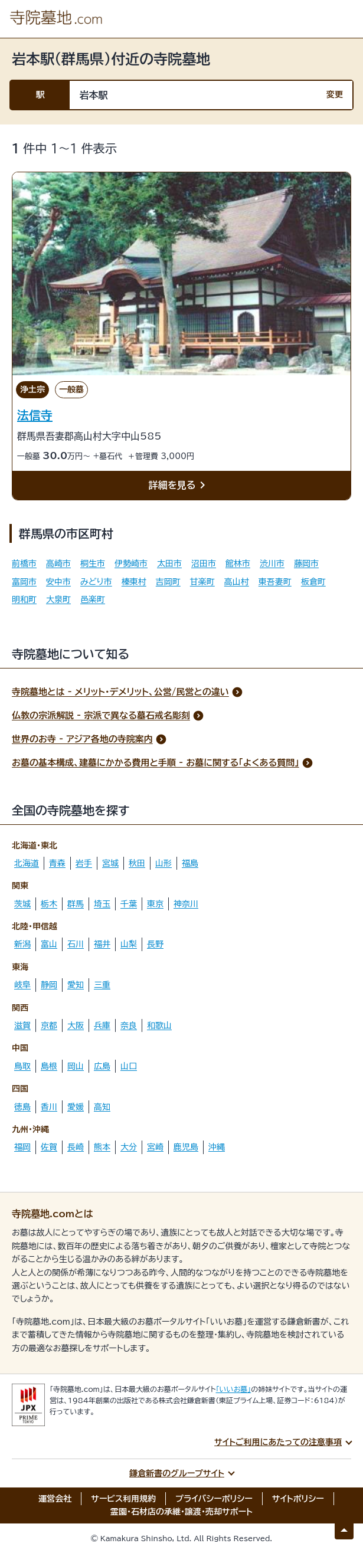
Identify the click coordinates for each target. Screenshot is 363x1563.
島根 (49, 1066)
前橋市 (24, 563)
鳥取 (22, 1066)
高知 (102, 1107)
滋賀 (22, 1025)
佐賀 (49, 1147)
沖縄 (216, 1147)
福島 (190, 863)
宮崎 (155, 1147)
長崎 (75, 1147)
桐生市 (92, 563)
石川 (75, 944)
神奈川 (186, 904)
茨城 (22, 904)
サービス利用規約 (123, 1499)
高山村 (236, 582)
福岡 (22, 1147)
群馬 (75, 904)
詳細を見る (179, 485)
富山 (49, 944)
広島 (102, 1066)
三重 (102, 985)
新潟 (22, 944)
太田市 (169, 563)
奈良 (128, 1025)
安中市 (58, 582)
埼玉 (102, 904)
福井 (102, 944)
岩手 (84, 863)
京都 (49, 1025)
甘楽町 (202, 582)
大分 (128, 1147)
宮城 (110, 863)
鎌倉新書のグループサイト (176, 1473)
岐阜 (22, 985)
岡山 (75, 1066)
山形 (163, 863)
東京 (155, 904)
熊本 (102, 1147)
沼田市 (203, 563)
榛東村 (134, 582)
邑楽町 (92, 599)
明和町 (24, 599)
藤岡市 (306, 563)
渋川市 (272, 563)
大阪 (75, 1025)
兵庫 (102, 1025)
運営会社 (54, 1499)
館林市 (237, 563)
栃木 (49, 904)
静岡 (49, 985)
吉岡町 (168, 582)
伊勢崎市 (131, 563)
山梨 (128, 944)
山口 (128, 1066)
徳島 (22, 1107)
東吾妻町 (275, 582)
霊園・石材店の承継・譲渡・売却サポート (181, 1512)
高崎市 (58, 563)
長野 (155, 944)
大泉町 (58, 599)
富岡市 (24, 582)
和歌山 (159, 1025)
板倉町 (313, 582)
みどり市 (96, 582)
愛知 (75, 985)
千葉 (128, 904)
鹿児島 (186, 1147)
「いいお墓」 (233, 1388)
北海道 (26, 863)
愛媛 (75, 1107)
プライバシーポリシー (214, 1499)
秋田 (137, 863)
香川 (49, 1107)
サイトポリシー (298, 1499)
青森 (57, 863)
